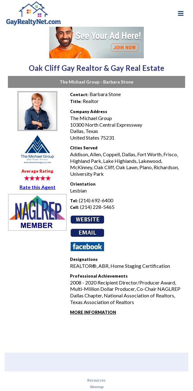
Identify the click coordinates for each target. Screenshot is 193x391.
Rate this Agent (38, 187)
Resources (96, 380)
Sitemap (96, 386)
